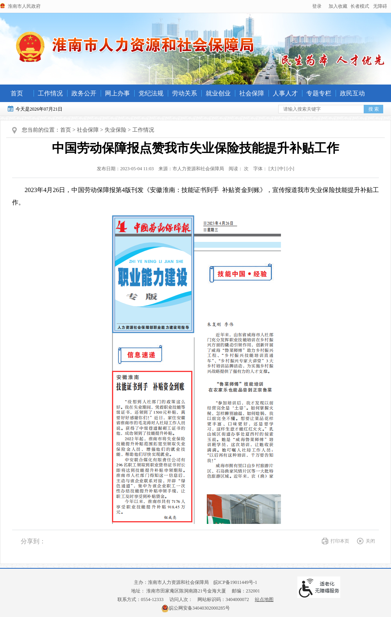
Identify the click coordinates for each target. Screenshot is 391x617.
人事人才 (285, 93)
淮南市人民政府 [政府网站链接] (24, 6)
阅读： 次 (237, 168)
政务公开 (83, 93)
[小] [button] (290, 168)
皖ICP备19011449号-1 (235, 582)
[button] (359, 6)
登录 (317, 6)
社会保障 (251, 93)
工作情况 (50, 93)
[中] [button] (281, 168)
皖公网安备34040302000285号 (195, 608)
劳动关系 (184, 93)
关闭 (370, 541)
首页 (17, 93)
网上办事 (117, 93)
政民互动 (352, 93)
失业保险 (115, 130)
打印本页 (340, 541)
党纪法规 (151, 93)
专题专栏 (318, 93)
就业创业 (218, 93)
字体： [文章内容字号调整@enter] (272, 168)
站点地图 (264, 599)
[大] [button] (272, 168)
